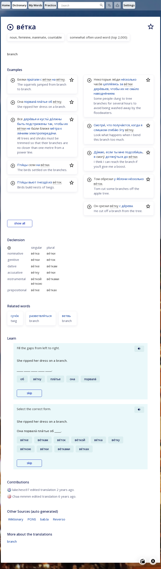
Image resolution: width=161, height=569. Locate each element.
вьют (32, 182)
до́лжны (55, 119)
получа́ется (121, 125)
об (50, 101)
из (50, 182)
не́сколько (128, 79)
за (121, 84)
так (50, 124)
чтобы (59, 124)
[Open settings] (153, 561)
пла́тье (42, 101)
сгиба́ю (113, 130)
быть (21, 124)
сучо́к (15, 316)
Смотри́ (99, 125)
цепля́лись (111, 84)
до (126, 156)
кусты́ (44, 119)
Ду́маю (99, 152)
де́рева (127, 206)
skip (29, 393)
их (66, 124)
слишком (100, 130)
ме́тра (55, 128)
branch (12, 541)
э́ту (121, 130)
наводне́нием (104, 93)
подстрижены (36, 124)
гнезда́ (42, 182)
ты (116, 152)
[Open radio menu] (142, 561)
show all (19, 223)
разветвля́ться (40, 316)
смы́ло (134, 89)
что (109, 125)
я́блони (122, 179)
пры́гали (33, 79)
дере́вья (29, 119)
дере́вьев (101, 89)
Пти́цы (22, 165)
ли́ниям (22, 133)
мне (121, 152)
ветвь (66, 316)
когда (135, 125)
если (109, 152)
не (28, 128)
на (54, 79)
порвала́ (30, 101)
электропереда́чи (42, 133)
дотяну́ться (114, 156)
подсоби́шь (134, 152)
